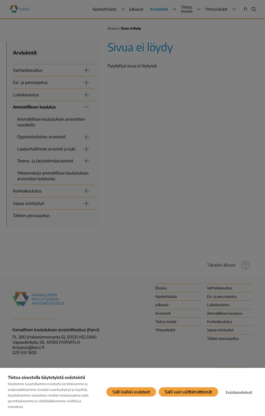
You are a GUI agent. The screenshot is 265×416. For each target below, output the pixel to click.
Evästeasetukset (239, 392)
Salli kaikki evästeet (131, 392)
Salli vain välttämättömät (188, 392)
